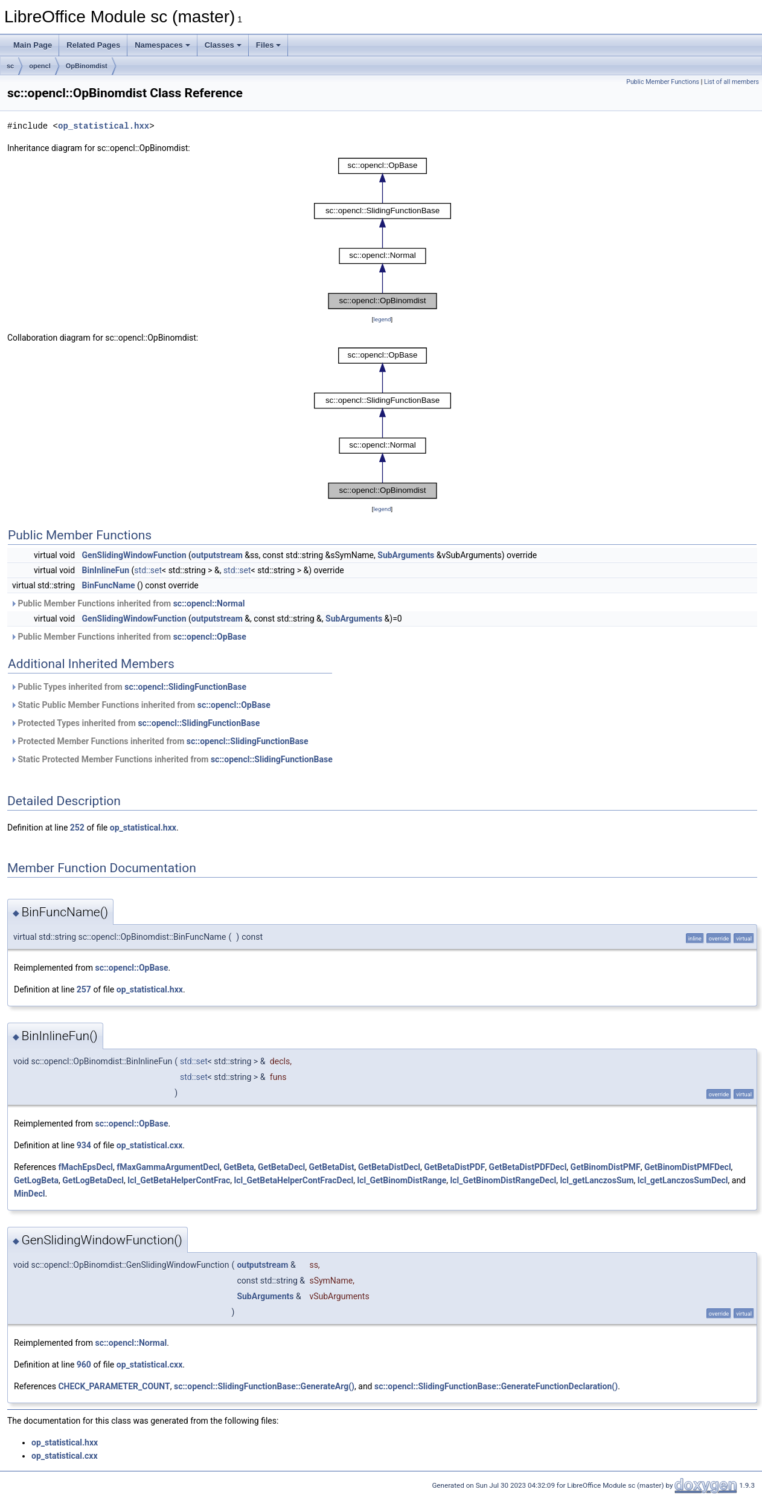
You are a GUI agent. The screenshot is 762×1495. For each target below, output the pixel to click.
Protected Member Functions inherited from (159, 741)
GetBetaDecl (281, 1167)
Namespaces (162, 45)
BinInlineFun (105, 570)
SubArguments (405, 555)
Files (268, 45)
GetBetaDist (331, 1167)
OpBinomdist (86, 65)
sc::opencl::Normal (209, 603)
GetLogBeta (36, 1180)
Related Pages (93, 45)
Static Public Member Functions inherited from (140, 705)
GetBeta (238, 1167)
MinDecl (29, 1193)
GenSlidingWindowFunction (134, 555)
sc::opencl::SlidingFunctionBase (185, 687)
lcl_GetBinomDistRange (401, 1180)
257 (84, 989)
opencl (39, 65)
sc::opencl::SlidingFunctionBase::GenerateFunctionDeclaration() (496, 1386)
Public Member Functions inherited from (127, 603)
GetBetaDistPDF (454, 1167)
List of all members (731, 82)
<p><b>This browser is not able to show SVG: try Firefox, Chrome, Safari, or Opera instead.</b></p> (382, 234)
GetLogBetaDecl (93, 1180)
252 (77, 827)
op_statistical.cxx (150, 1145)
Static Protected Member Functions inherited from (171, 759)
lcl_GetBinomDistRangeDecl (503, 1180)
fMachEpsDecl (85, 1167)
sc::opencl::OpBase (209, 636)
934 (84, 1145)
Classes (223, 45)
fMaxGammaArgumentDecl (168, 1167)
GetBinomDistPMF (606, 1167)
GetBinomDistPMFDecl (687, 1167)
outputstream (217, 555)
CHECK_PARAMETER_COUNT (114, 1386)
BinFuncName (108, 585)
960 (84, 1364)
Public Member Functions (662, 82)
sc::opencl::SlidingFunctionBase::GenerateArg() (264, 1386)
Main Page (32, 45)
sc (10, 65)
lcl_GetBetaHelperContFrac (178, 1180)
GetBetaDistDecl (389, 1167)
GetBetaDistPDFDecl (528, 1167)
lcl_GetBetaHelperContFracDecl (294, 1180)
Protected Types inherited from (135, 723)
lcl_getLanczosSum (596, 1180)
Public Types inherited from (128, 687)
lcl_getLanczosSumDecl (683, 1180)
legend (382, 319)
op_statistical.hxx (103, 126)
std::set (148, 570)
